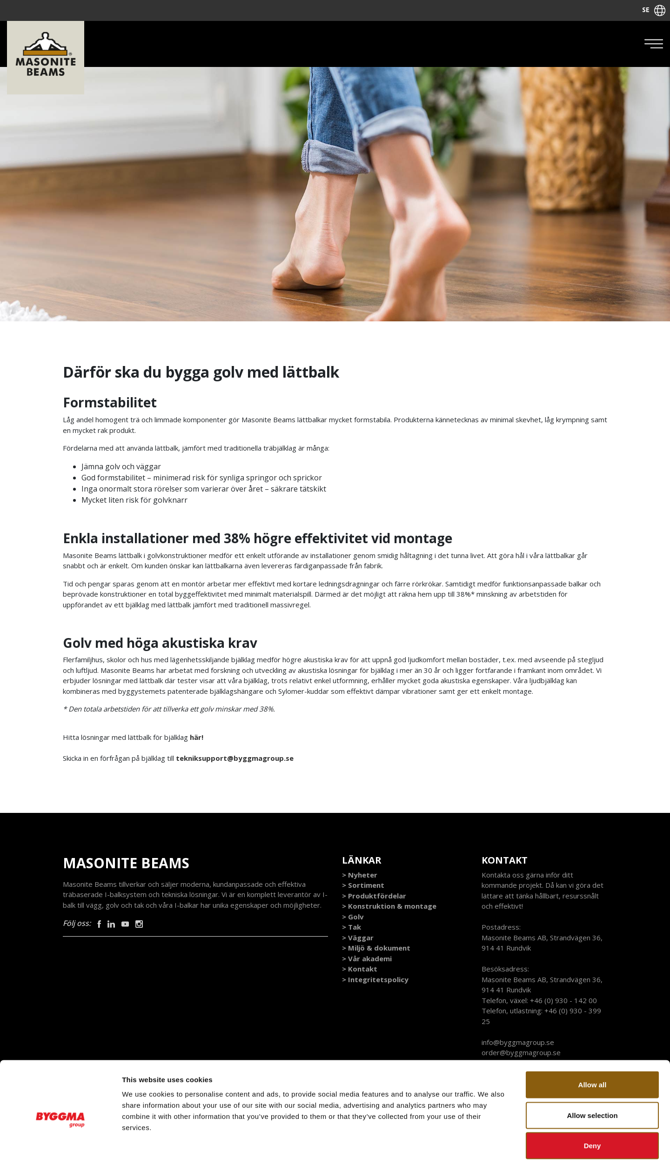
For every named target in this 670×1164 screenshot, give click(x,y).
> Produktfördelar (374, 896)
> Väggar (358, 938)
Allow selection (592, 1073)
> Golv (353, 917)
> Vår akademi (367, 959)
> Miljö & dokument (376, 948)
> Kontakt (359, 969)
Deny (592, 1103)
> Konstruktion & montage (389, 906)
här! (197, 737)
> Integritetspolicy (375, 979)
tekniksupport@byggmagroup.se (235, 758)
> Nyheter (359, 875)
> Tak (351, 927)
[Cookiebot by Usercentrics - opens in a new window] (60, 1146)
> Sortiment (363, 885)
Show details (488, 1146)
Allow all (592, 1042)
